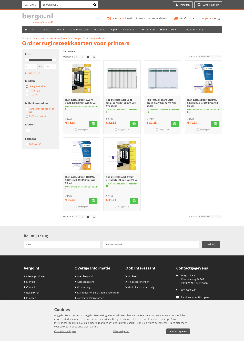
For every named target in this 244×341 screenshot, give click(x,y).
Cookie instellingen (65, 331)
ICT (34, 29)
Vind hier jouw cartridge (140, 287)
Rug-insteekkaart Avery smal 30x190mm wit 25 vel (80, 101)
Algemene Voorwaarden (89, 298)
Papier (114, 29)
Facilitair (59, 29)
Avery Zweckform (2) (40, 86)
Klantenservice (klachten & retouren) (97, 292)
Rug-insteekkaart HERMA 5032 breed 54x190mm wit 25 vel (202, 103)
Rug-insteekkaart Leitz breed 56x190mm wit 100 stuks (161, 103)
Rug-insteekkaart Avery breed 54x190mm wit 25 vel (122, 178)
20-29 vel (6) (35, 144)
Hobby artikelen (169, 29)
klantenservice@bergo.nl (195, 297)
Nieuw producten (35, 276)
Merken (29, 281)
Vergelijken (83, 129)
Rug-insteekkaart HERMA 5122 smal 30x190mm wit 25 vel (80, 180)
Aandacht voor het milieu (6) (42, 110)
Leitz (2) (33, 95)
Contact (29, 287)
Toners (45, 29)
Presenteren (148, 29)
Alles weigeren (121, 331)
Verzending (82, 287)
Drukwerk (132, 276)
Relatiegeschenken (137, 281)
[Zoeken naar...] (94, 4)
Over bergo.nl (84, 276)
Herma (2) (35, 90)
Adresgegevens (84, 281)
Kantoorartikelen (79, 29)
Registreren (31, 292)
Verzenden (129, 29)
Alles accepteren (178, 331)
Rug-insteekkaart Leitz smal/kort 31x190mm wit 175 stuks (121, 103)
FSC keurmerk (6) (37, 116)
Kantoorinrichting (194, 29)
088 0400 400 (188, 290)
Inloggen (30, 298)
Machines (99, 29)
